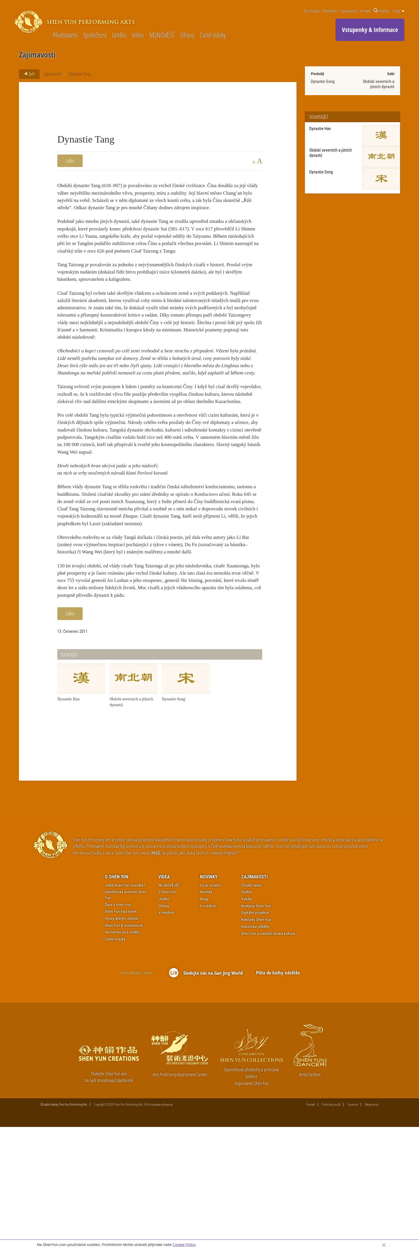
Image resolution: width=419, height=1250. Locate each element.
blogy (204, 1021)
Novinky (208, 999)
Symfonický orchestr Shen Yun (125, 1017)
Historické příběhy (255, 1049)
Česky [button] (398, 10)
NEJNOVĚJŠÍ (162, 35)
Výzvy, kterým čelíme (121, 1041)
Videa (138, 35)
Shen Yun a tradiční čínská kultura (268, 1056)
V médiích (166, 1035)
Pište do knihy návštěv (278, 1095)
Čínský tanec (251, 1008)
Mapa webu (372, 1227)
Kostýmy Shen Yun (256, 1028)
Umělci (119, 35)
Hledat (381, 10)
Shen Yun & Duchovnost (124, 1048)
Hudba (246, 1014)
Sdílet (69, 160)
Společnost (94, 35)
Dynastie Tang (79, 73)
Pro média (311, 10)
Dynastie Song (323, 81)
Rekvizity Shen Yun (256, 1042)
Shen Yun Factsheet (120, 1034)
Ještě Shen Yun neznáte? (125, 1008)
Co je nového (210, 1008)
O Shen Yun (116, 999)
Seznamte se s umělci (122, 1054)
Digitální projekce (255, 1035)
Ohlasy (187, 35)
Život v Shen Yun (118, 1027)
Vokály (246, 1021)
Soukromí (352, 1227)
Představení (65, 35)
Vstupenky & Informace (370, 30)
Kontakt (365, 10)
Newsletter (330, 10)
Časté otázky (213, 35)
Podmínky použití (331, 1227)
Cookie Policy (184, 1244)
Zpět (28, 73)
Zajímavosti (349, 10)
